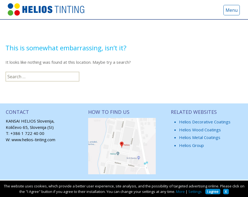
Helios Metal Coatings (199, 137)
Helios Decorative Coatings (204, 121)
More (180, 191)
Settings (195, 191)
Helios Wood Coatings (200, 129)
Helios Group (191, 145)
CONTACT (17, 112)
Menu (232, 10)
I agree (212, 191)
